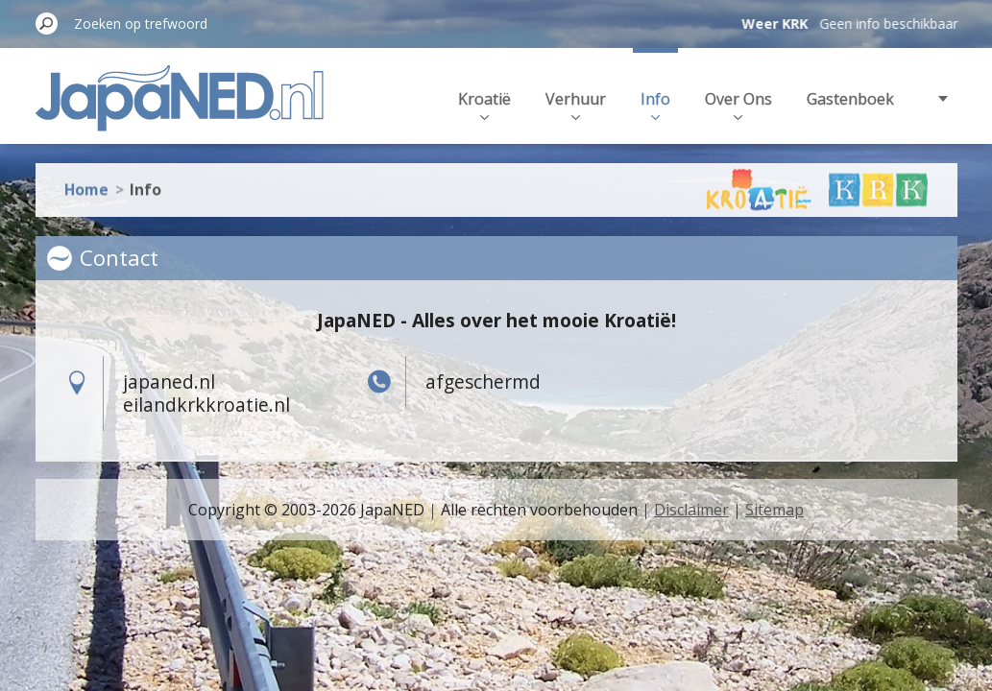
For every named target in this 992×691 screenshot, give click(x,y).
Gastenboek (850, 98)
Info (655, 104)
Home (86, 181)
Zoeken (47, 23)
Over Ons (738, 104)
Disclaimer (691, 509)
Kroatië (484, 104)
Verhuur (576, 104)
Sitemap (774, 509)
